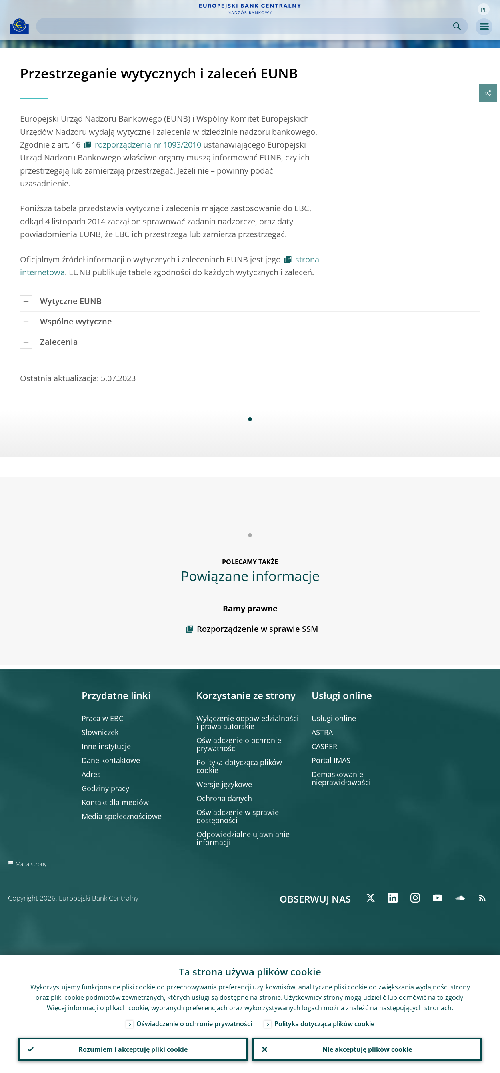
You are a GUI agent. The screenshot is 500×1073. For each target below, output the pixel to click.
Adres (91, 774)
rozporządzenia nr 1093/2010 (148, 144)
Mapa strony (31, 864)
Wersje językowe (224, 784)
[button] (484, 9)
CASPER (324, 746)
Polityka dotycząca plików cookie (239, 766)
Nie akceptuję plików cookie (367, 1049)
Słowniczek (100, 732)
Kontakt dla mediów (115, 802)
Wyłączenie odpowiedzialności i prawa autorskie (247, 722)
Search (457, 26)
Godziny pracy (105, 788)
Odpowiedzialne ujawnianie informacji (243, 838)
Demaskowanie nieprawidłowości (341, 778)
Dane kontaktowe (111, 760)
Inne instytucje (106, 746)
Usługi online (334, 718)
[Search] (245, 26)
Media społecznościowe (122, 816)
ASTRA (322, 732)
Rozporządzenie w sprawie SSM (257, 628)
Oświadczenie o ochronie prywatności (238, 744)
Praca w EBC (102, 718)
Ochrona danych (224, 798)
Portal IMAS (331, 760)
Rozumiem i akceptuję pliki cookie (133, 1049)
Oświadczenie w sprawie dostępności (237, 816)
